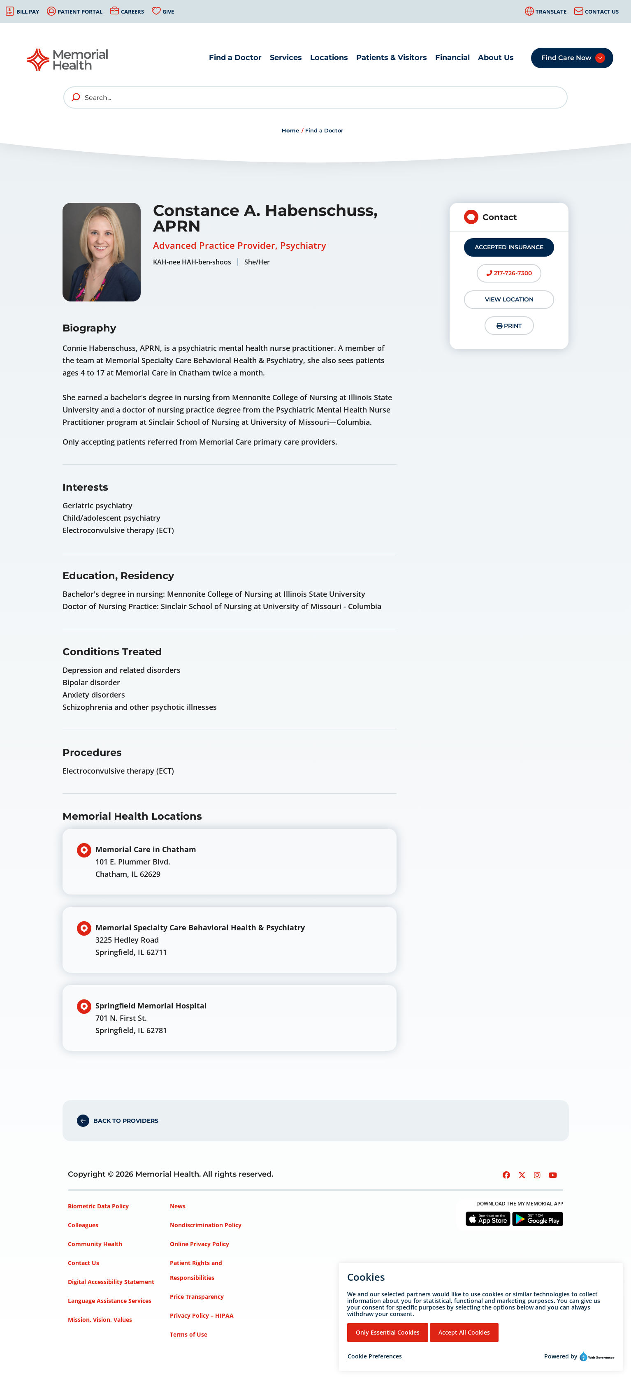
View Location (509, 299)
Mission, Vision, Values (100, 1319)
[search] (76, 97)
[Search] (315, 97)
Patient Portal (80, 11)
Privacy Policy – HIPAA (202, 1315)
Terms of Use (188, 1334)
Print (509, 325)
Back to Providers (125, 1120)
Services (286, 57)
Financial (452, 57)
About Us (496, 57)
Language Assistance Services (109, 1301)
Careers (132, 11)
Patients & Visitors (391, 57)
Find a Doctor (235, 57)
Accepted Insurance (509, 247)
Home (290, 130)
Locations (329, 57)
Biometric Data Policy (98, 1206)
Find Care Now (566, 58)
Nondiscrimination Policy (205, 1225)
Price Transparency (197, 1296)
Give (168, 11)
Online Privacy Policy (199, 1244)
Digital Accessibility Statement (111, 1282)
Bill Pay (27, 11)
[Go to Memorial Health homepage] (68, 60)
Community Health (95, 1244)
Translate (551, 11)
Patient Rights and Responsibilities (196, 1270)
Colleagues (83, 1225)
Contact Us (602, 11)
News (178, 1206)
